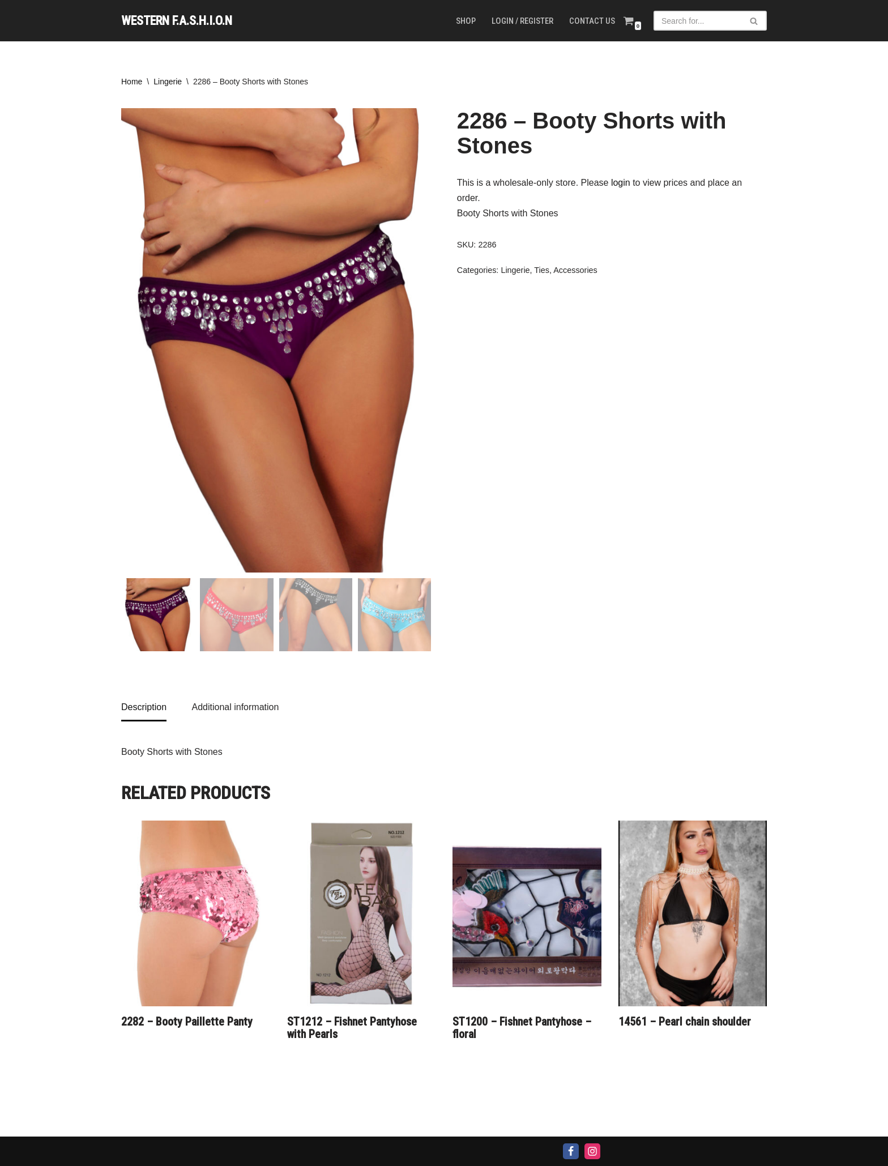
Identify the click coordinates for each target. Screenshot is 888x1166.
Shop (466, 21)
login (620, 182)
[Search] (697, 21)
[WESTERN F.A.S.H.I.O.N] (176, 20)
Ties (541, 270)
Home (131, 81)
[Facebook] (571, 1151)
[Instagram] (592, 1151)
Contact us (592, 21)
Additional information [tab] (235, 707)
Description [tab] (143, 707)
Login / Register (522, 21)
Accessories (575, 270)
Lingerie (167, 81)
